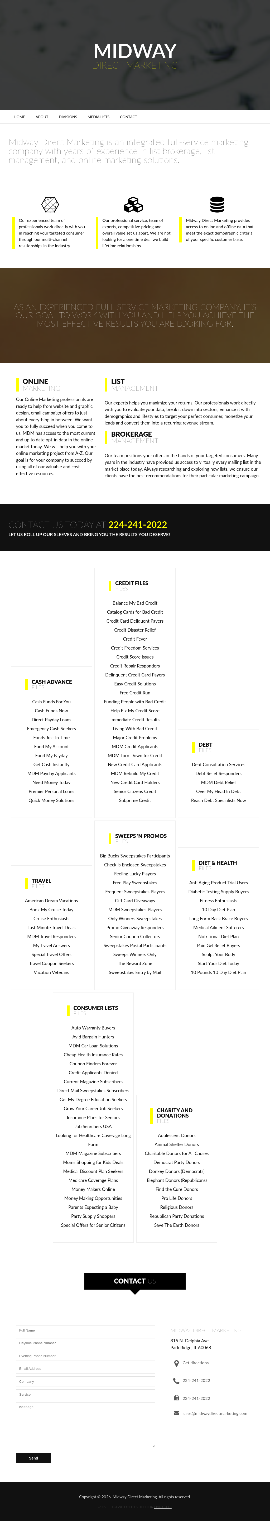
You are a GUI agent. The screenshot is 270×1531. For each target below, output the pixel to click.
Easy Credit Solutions (135, 683)
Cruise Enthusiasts (51, 918)
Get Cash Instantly (51, 764)
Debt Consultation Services (218, 764)
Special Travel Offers (51, 954)
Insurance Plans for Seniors (93, 1117)
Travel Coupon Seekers (51, 963)
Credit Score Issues (134, 657)
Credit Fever (135, 639)
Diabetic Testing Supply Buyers (218, 891)
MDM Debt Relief (218, 782)
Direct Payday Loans (51, 719)
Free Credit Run (135, 692)
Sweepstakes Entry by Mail (135, 972)
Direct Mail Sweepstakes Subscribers (93, 1090)
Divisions (68, 117)
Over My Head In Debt (218, 791)
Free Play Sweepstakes (135, 882)
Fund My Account (51, 746)
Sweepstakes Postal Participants (135, 945)
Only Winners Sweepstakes (135, 918)
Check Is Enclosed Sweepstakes (135, 864)
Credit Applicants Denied (93, 1072)
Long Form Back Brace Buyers (218, 918)
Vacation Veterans (51, 972)
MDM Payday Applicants (51, 773)
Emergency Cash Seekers (51, 728)
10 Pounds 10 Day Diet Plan (218, 972)
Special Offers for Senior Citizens (93, 1225)
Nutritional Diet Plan (218, 936)
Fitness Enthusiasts (218, 900)
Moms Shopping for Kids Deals (93, 1162)
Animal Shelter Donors (177, 1144)
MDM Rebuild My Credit (135, 773)
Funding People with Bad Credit (135, 701)
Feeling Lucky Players (135, 873)
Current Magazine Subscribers (93, 1081)
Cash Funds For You (51, 701)
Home (19, 117)
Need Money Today (51, 782)
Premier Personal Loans (51, 791)
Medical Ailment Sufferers (218, 927)
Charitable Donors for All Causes (177, 1153)
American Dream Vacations (51, 900)
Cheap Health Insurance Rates (93, 1054)
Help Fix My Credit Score (135, 710)
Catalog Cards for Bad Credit (135, 612)
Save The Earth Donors (176, 1225)
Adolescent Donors (177, 1135)
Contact (128, 117)
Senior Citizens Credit (135, 791)
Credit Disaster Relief (135, 630)
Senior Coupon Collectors (135, 936)
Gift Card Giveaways (135, 900)
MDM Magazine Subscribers (93, 1153)
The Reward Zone (135, 963)
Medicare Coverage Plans (93, 1180)
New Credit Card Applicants (135, 764)
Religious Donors (176, 1207)
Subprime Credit (135, 800)
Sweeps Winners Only (135, 954)
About (42, 117)
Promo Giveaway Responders (134, 927)
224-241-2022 (137, 524)
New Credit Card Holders (135, 782)
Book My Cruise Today (52, 909)
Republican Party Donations (177, 1216)
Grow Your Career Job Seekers (93, 1108)
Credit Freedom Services (135, 648)
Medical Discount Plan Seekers (93, 1171)
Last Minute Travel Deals (51, 927)
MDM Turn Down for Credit (135, 755)
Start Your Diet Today (218, 963)
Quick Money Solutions (51, 800)
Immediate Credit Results (135, 719)
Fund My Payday (51, 755)
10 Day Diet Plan (218, 909)
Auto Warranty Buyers (93, 1028)
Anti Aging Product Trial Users (218, 882)
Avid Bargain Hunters (93, 1036)
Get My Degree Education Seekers (93, 1099)
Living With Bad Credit (135, 728)
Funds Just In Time (51, 737)
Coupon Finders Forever (93, 1063)
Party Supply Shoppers (93, 1216)
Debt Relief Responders (218, 773)
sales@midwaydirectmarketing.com (214, 1413)
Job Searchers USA (93, 1126)
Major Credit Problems (135, 737)
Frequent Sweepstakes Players (135, 891)
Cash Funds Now (51, 710)
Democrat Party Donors (176, 1162)
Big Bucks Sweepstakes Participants (135, 855)
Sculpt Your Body (218, 954)
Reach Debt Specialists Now (218, 800)
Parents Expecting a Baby (93, 1207)
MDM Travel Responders (51, 936)
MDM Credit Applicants (135, 746)
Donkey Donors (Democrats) (177, 1171)
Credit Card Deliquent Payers (135, 621)
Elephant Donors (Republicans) (177, 1180)
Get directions (195, 1362)
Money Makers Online (93, 1189)
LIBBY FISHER (162, 1514)
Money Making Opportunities (93, 1198)
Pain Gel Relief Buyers (218, 945)
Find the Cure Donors (177, 1189)
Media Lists (98, 117)
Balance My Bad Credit (135, 603)
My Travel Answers (51, 945)
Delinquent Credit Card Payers (135, 675)
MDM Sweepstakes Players (135, 909)
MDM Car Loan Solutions (93, 1045)
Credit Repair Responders (135, 666)
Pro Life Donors (176, 1198)
